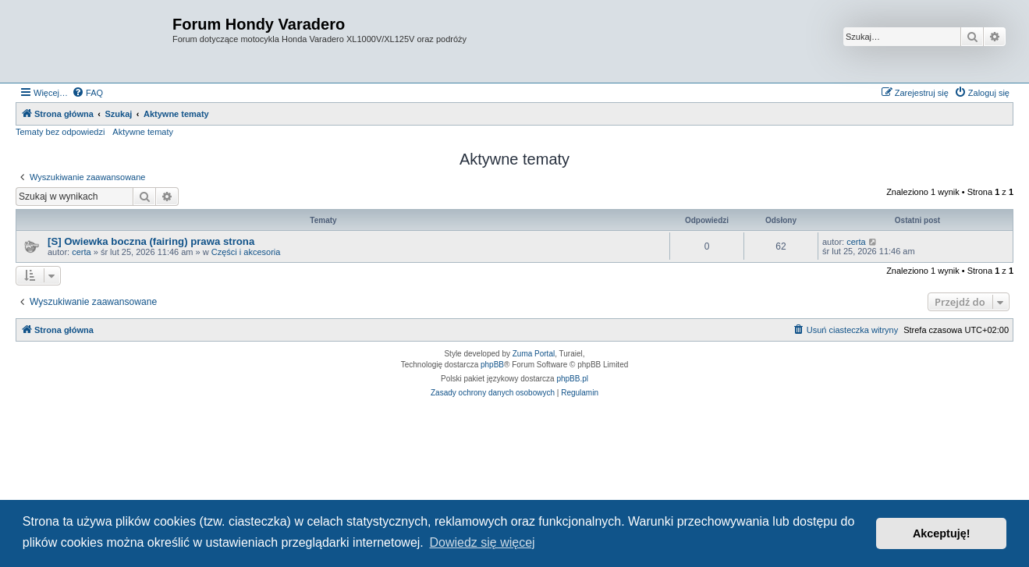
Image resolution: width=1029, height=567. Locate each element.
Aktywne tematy (142, 131)
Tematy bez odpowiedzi (60, 131)
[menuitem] (87, 92)
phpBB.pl (572, 378)
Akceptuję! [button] (941, 533)
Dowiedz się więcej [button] (481, 542)
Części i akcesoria (246, 252)
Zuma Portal (534, 353)
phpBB (492, 364)
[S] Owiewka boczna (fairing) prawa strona (151, 241)
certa (81, 252)
